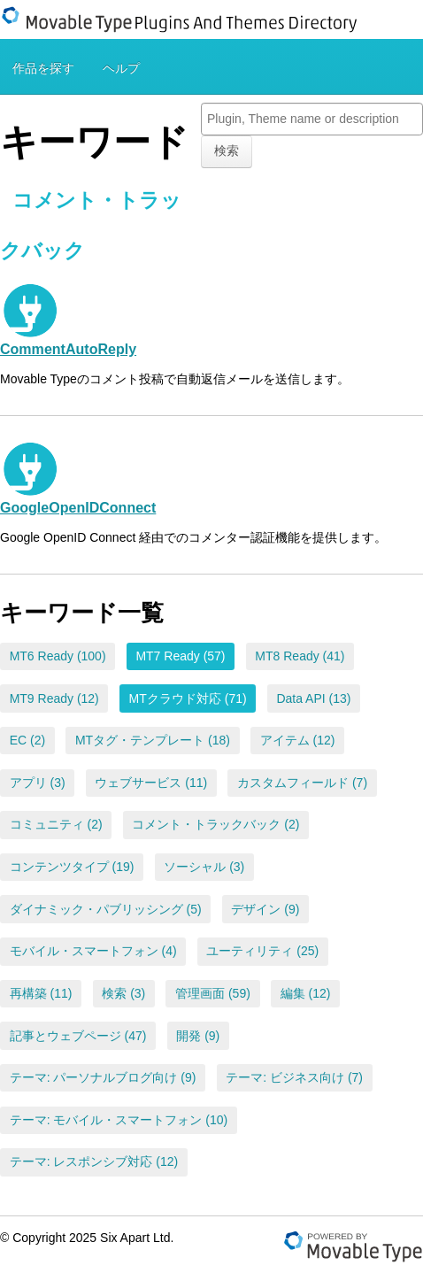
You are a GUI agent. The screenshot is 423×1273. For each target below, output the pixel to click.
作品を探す (43, 68)
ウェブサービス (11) (151, 782)
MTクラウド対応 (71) (188, 698)
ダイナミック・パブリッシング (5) (106, 909)
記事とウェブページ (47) (78, 1036)
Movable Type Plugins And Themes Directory (190, 19)
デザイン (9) (265, 909)
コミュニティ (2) (56, 824)
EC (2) (27, 740)
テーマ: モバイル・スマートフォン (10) (119, 1120)
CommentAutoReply (68, 349)
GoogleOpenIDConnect (78, 507)
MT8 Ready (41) (299, 656)
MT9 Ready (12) (54, 698)
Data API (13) (313, 698)
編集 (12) (306, 993)
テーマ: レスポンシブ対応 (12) (94, 1161)
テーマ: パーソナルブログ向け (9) (103, 1077)
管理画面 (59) (212, 993)
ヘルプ (121, 68)
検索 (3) (123, 993)
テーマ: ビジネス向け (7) (294, 1077)
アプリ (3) (37, 782)
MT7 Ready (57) (180, 656)
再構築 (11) (41, 993)
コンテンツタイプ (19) (72, 867)
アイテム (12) (297, 740)
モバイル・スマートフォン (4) (93, 951)
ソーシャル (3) (204, 867)
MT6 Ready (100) (58, 656)
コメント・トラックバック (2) (215, 824)
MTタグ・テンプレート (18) (152, 740)
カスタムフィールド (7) (302, 782)
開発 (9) (197, 1036)
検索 (226, 150)
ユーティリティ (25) (262, 951)
